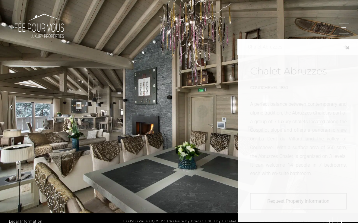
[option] (179, 106)
